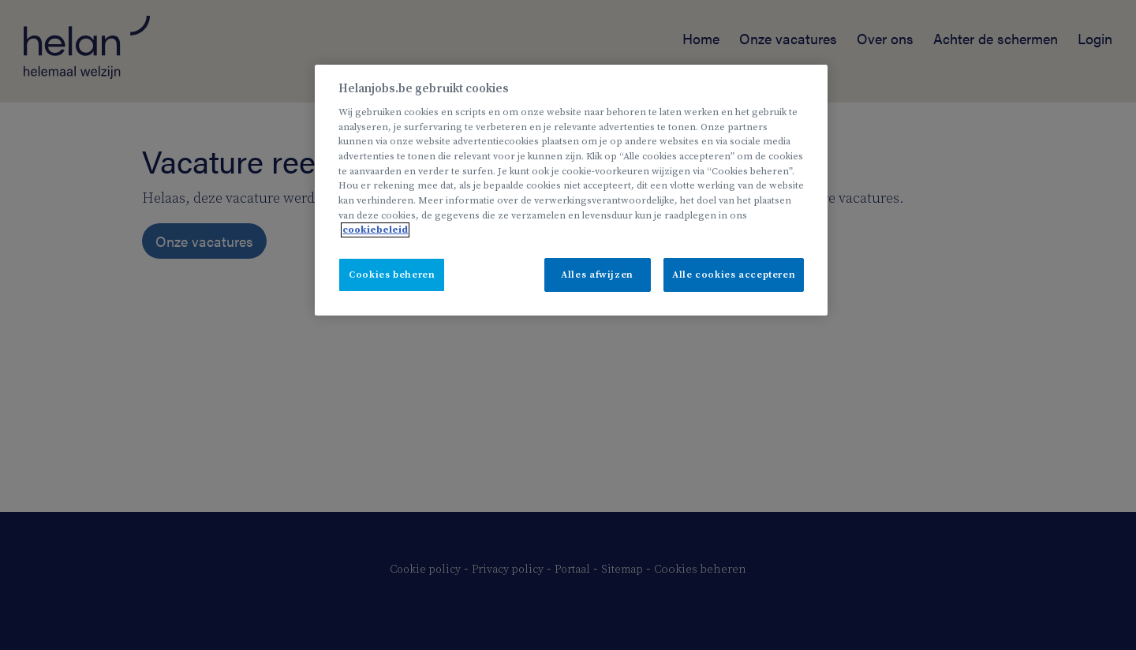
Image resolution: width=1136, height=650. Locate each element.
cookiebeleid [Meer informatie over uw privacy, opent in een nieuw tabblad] (375, 230)
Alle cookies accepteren (733, 275)
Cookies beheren (392, 275)
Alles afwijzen (597, 275)
